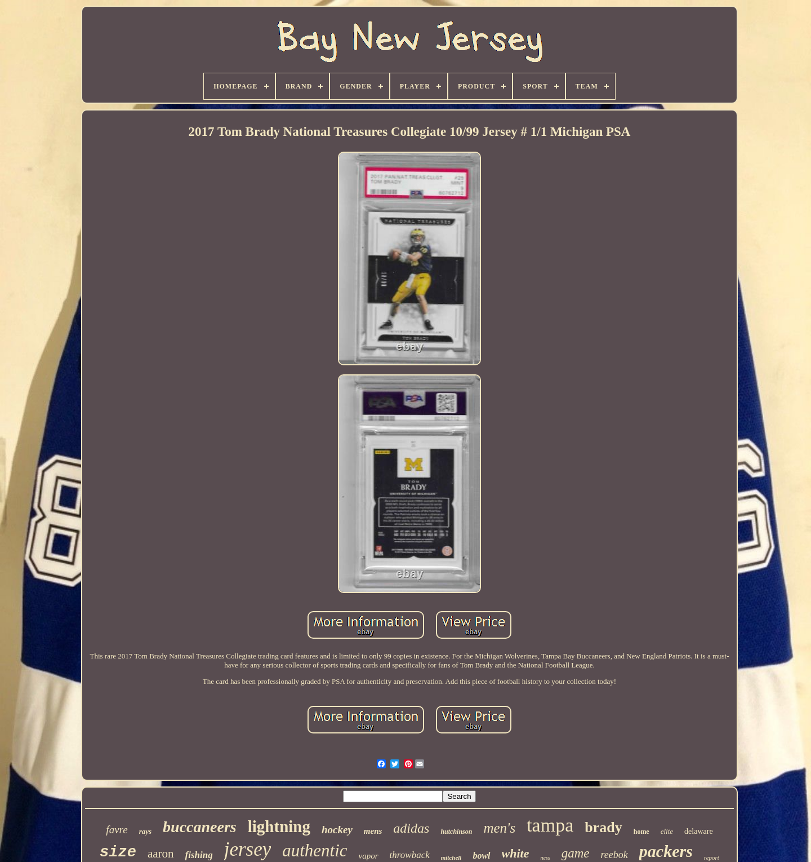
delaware (698, 831)
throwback (410, 855)
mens (373, 831)
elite (667, 831)
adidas (411, 828)
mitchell (451, 857)
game (576, 853)
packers (666, 851)
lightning (279, 826)
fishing (199, 855)
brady (603, 827)
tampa (550, 825)
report (711, 857)
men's (499, 828)
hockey (337, 830)
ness (545, 858)
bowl (481, 855)
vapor (368, 855)
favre (116, 830)
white (515, 853)
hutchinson (456, 832)
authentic (314, 850)
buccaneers (200, 827)
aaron (161, 853)
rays (145, 831)
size (118, 852)
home (641, 832)
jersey (247, 849)
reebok (614, 854)
